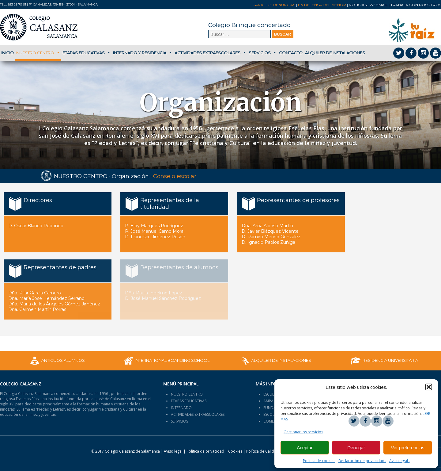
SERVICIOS (179, 421)
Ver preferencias (407, 447)
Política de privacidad (206, 451)
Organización (130, 176)
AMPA (268, 401)
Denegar (356, 447)
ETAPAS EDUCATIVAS (188, 401)
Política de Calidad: (269, 451)
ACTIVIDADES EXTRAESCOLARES (197, 414)
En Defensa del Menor (322, 4)
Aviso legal (173, 451)
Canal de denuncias (273, 4)
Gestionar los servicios (303, 432)
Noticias (358, 4)
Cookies (235, 451)
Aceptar (305, 447)
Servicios (263, 52)
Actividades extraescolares (210, 52)
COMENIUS (272, 421)
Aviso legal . (399, 460)
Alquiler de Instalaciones (335, 52)
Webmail (378, 4)
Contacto (291, 52)
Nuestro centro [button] (38, 52)
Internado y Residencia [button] (142, 52)
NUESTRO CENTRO (187, 394)
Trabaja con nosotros (415, 4)
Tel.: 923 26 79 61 (13, 4)
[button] (429, 387)
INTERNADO (181, 407)
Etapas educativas (86, 52)
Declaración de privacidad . (362, 460)
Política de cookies (319, 460)
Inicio (7, 52)
